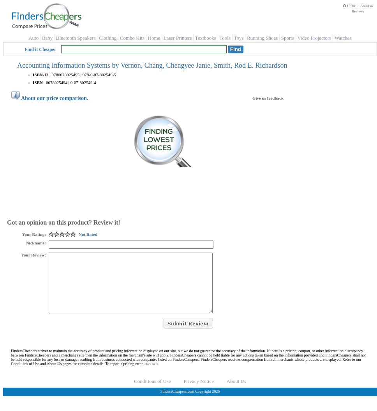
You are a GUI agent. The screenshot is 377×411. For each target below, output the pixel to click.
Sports (287, 38)
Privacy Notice (198, 393)
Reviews (358, 11)
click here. (151, 376)
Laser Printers (178, 38)
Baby (47, 38)
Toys (239, 38)
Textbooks (205, 38)
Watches (343, 38)
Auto (33, 38)
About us (366, 6)
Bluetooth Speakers (75, 38)
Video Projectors (314, 38)
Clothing (108, 38)
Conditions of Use (152, 393)
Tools (225, 38)
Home (349, 6)
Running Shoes (262, 38)
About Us (236, 393)
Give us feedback (268, 98)
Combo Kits (132, 38)
